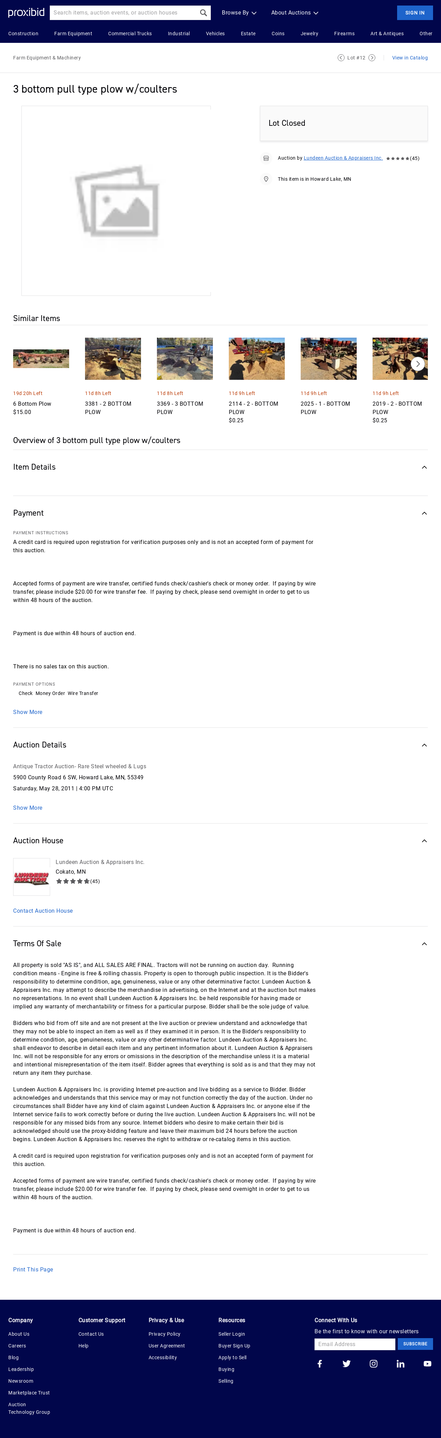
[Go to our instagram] (373, 1364)
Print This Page (33, 1269)
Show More (28, 712)
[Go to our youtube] (427, 1364)
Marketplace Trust (29, 1392)
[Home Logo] (26, 13)
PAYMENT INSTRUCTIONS (40, 532)
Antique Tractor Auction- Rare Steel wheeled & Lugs (79, 766)
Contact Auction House (43, 911)
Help (83, 1345)
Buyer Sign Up (234, 1345)
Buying (226, 1369)
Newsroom (20, 1381)
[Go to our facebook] (320, 1364)
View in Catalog (410, 57)
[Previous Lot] (341, 57)
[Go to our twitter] (346, 1364)
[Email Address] (355, 1344)
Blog (13, 1357)
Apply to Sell (232, 1357)
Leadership (21, 1369)
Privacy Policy (165, 1334)
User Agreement (167, 1345)
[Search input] (123, 12)
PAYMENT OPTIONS (34, 684)
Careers (17, 1345)
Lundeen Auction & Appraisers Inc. (343, 158)
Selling (226, 1381)
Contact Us (91, 1334)
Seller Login (231, 1334)
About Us (18, 1334)
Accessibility (163, 1357)
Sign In (415, 13)
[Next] (418, 364)
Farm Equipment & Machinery (47, 57)
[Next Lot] (371, 57)
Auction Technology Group (29, 1408)
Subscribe (415, 1344)
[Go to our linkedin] (400, 1364)
